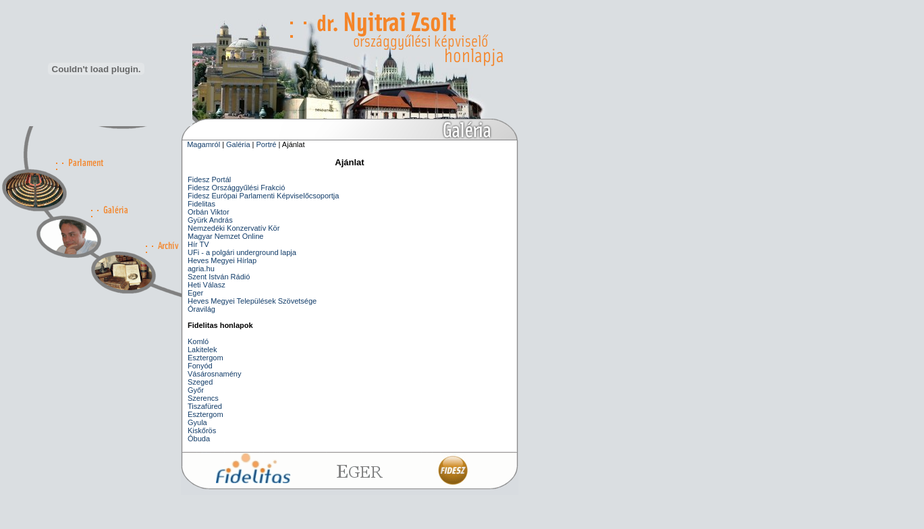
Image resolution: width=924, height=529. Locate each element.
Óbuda (199, 439)
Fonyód (200, 366)
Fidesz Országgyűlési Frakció (236, 188)
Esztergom (205, 358)
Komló (198, 341)
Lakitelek (202, 349)
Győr (196, 390)
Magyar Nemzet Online (226, 236)
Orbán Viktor (208, 212)
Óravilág (201, 309)
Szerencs (203, 398)
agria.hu (201, 268)
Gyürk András (210, 220)
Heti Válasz (206, 285)
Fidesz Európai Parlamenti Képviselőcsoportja (263, 196)
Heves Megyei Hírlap (222, 260)
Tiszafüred (205, 406)
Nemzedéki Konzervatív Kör (233, 228)
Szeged (200, 382)
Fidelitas (201, 204)
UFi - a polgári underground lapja (242, 252)
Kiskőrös (202, 430)
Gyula (197, 422)
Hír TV (198, 244)
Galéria (238, 144)
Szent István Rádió (219, 277)
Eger (195, 293)
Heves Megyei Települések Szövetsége (252, 301)
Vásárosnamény (215, 374)
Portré (266, 144)
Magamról (203, 144)
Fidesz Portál (209, 179)
